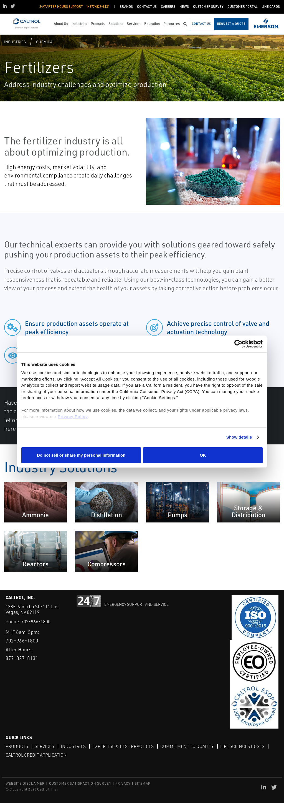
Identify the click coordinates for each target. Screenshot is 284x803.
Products (17, 746)
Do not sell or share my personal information (81, 455)
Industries (15, 41)
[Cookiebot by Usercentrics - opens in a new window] (238, 344)
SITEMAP (142, 783)
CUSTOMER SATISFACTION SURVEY (80, 783)
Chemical (45, 41)
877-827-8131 (22, 658)
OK (203, 455)
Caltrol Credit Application (36, 755)
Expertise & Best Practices (123, 746)
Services (44, 746)
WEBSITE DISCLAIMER (25, 783)
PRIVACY (122, 783)
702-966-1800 (35, 621)
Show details (239, 437)
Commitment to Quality (187, 746)
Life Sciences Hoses (242, 746)
